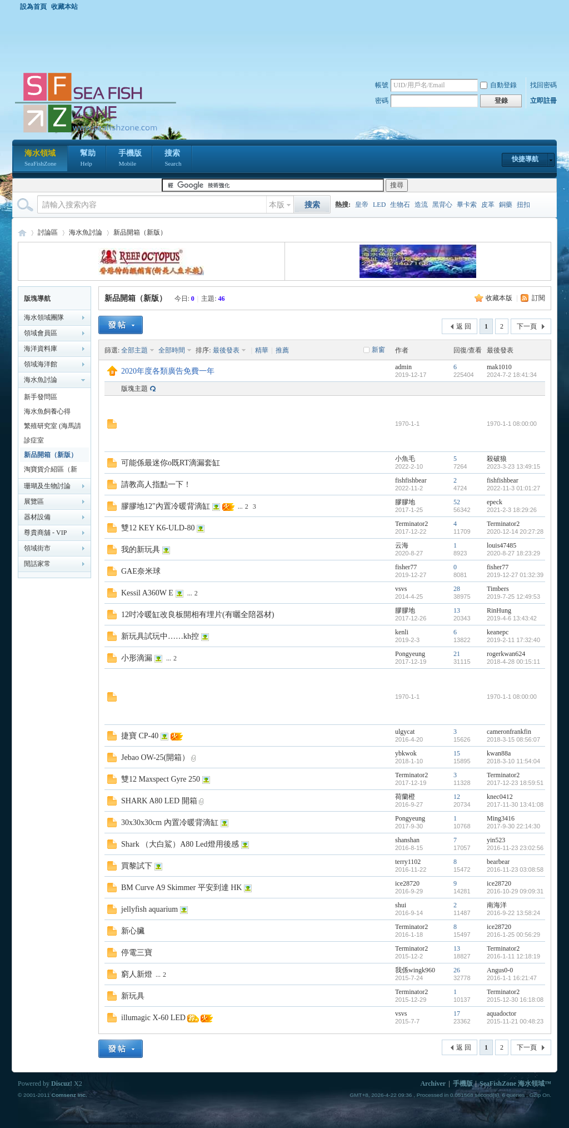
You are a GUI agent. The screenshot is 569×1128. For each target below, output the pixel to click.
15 (456, 753)
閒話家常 (37, 564)
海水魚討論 (85, 232)
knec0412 (500, 797)
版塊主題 (134, 388)
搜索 (172, 159)
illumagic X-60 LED (153, 1017)
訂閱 (538, 298)
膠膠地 (405, 502)
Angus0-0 (500, 970)
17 (456, 1013)
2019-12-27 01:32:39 (515, 575)
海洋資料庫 (40, 348)
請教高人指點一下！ (156, 484)
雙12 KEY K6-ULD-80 (157, 528)
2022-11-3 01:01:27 (513, 488)
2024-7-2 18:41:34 (512, 374)
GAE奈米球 (141, 571)
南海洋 (497, 905)
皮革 (488, 204)
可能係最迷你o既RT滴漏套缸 (170, 463)
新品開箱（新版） (140, 232)
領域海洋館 (40, 364)
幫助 (88, 159)
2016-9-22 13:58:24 (513, 913)
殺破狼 (497, 459)
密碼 (381, 101)
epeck (494, 502)
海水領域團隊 (44, 317)
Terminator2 (411, 524)
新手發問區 (40, 397)
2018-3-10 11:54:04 (513, 761)
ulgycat (405, 732)
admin (403, 367)
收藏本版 (499, 298)
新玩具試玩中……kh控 (160, 636)
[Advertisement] (287, 41)
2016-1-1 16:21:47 (512, 978)
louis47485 (501, 545)
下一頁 (527, 326)
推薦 (282, 350)
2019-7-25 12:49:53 (513, 596)
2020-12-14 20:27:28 (515, 531)
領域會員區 (40, 333)
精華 (261, 350)
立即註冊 (543, 101)
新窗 (378, 350)
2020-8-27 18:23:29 (513, 553)
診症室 (34, 440)
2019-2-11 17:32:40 (513, 640)
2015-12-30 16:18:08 (515, 999)
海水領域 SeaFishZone (22, 233)
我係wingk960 (415, 970)
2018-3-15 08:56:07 (513, 739)
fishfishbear (411, 480)
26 (456, 970)
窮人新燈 (136, 974)
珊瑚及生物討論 (47, 486)
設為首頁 (33, 7)
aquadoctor (501, 1013)
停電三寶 (136, 952)
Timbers (498, 589)
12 (456, 797)
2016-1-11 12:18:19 (513, 956)
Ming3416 (501, 818)
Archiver (433, 1083)
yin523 (496, 840)
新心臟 (132, 931)
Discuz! (61, 1083)
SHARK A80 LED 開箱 (159, 801)
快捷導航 (525, 159)
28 (456, 589)
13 (456, 610)
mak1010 (499, 367)
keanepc (497, 632)
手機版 (130, 159)
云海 (401, 545)
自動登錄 (498, 85)
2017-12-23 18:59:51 (515, 782)
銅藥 (505, 204)
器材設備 (37, 517)
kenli (401, 632)
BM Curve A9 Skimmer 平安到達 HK (181, 887)
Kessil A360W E (147, 593)
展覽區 (34, 501)
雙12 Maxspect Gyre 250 (160, 779)
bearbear (498, 862)
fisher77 (406, 567)
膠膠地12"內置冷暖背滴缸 (165, 506)
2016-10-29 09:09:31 (515, 891)
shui (400, 905)
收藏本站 (64, 7)
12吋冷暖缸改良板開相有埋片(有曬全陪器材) (197, 614)
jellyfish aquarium (149, 909)
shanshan (407, 840)
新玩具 (132, 996)
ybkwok (406, 753)
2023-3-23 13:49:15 (513, 466)
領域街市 (37, 548)
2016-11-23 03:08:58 (515, 869)
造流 (421, 204)
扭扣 (523, 204)
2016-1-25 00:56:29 (513, 934)
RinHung (499, 610)
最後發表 (226, 350)
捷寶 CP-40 (139, 736)
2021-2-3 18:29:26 (512, 509)
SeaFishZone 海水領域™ (515, 1083)
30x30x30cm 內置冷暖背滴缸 (169, 822)
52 (456, 502)
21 (456, 654)
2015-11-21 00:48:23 (515, 1021)
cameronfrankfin (509, 732)
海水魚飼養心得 (47, 411)
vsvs (401, 589)
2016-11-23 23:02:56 (515, 847)
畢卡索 (467, 204)
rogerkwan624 (506, 654)
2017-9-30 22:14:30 (513, 826)
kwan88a (499, 753)
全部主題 (134, 350)
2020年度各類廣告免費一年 (167, 371)
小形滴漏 (136, 658)
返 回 (463, 326)
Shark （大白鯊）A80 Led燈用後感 (180, 844)
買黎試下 (136, 866)
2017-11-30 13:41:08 (515, 804)
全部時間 (171, 350)
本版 (276, 205)
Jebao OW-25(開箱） (155, 757)
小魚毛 (405, 459)
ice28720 (407, 883)
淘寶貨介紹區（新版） (50, 470)
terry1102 (408, 862)
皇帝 (361, 204)
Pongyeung (410, 654)
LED (379, 204)
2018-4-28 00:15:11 (513, 661)
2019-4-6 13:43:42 (512, 618)
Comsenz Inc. (69, 1095)
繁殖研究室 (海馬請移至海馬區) (52, 427)
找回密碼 (543, 85)
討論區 (48, 232)
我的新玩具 (140, 549)
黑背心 (442, 204)
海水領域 (40, 159)
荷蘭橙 (405, 797)
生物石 (400, 204)
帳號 (381, 85)
